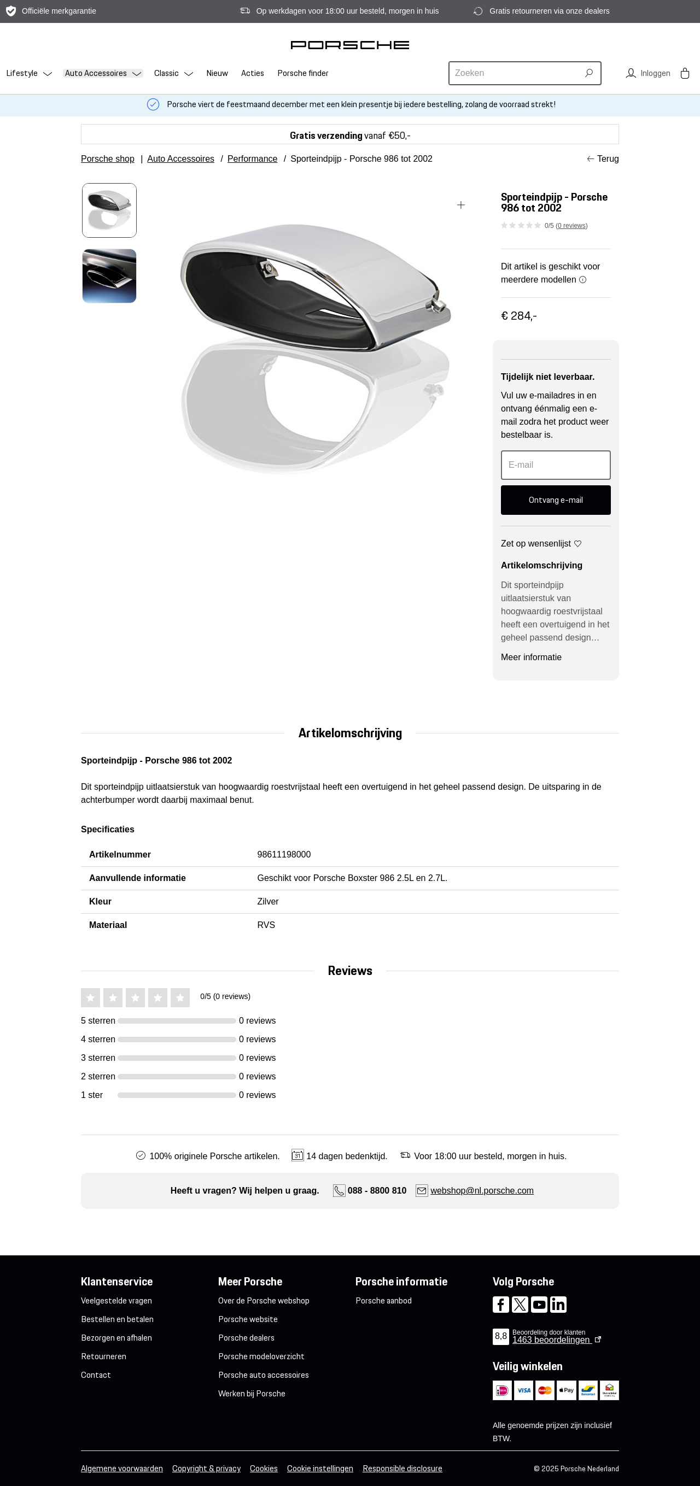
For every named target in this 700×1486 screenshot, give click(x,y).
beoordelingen (552, 1339)
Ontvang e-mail (556, 500)
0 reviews (572, 226)
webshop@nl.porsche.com (482, 1190)
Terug (608, 158)
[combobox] (515, 73)
